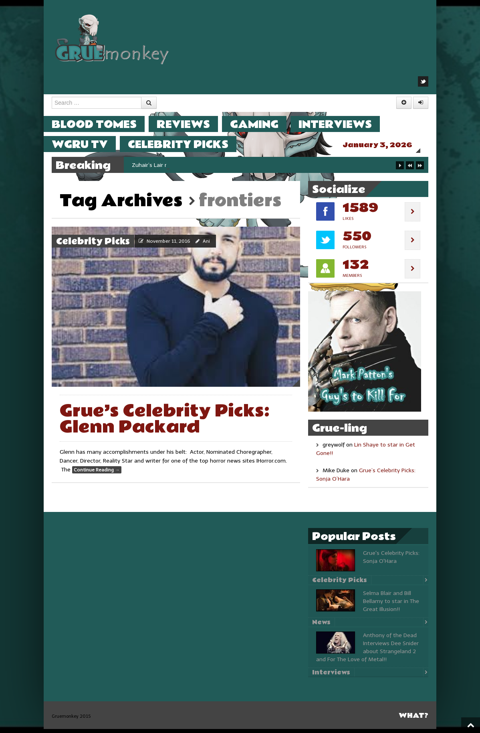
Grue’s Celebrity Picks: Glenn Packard (165, 423)
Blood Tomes (102, 124)
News (321, 626)
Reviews (191, 124)
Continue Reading (97, 474)
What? (413, 719)
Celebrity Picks (186, 144)
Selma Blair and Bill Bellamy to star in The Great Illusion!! (391, 605)
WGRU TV (88, 144)
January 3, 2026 (385, 145)
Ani (206, 245)
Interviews (343, 124)
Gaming (262, 124)
